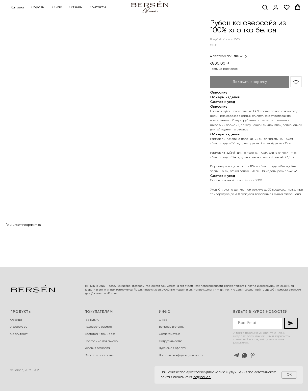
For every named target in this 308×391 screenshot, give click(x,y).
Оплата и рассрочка (99, 355)
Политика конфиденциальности (181, 355)
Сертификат (18, 334)
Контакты (98, 7)
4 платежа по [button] (228, 56)
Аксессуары (18, 326)
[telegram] (236, 355)
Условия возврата (97, 348)
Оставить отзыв (169, 334)
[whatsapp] (244, 355)
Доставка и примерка (100, 334)
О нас (57, 7)
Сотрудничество (170, 341)
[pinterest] (253, 355)
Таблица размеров (223, 69)
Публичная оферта (172, 348)
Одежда (16, 319)
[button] (265, 7)
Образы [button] (37, 7)
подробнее (202, 377)
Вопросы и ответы (171, 326)
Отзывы (75, 7)
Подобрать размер (98, 326)
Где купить (92, 319)
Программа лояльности (102, 341)
